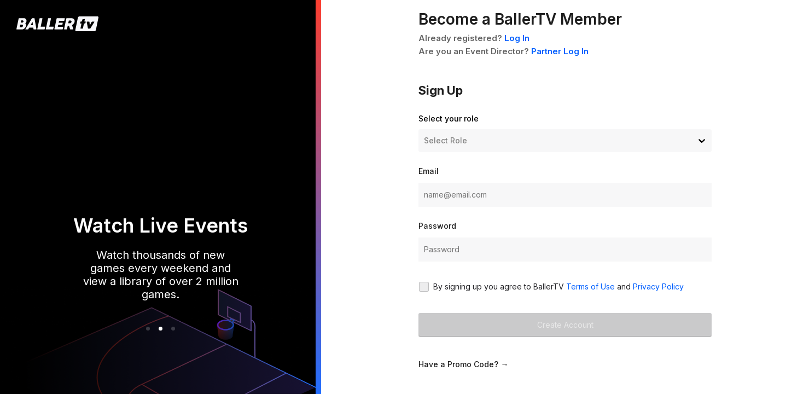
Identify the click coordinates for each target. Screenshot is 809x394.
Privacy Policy (658, 286)
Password (437, 225)
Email (428, 171)
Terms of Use (590, 286)
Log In (516, 38)
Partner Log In (560, 51)
